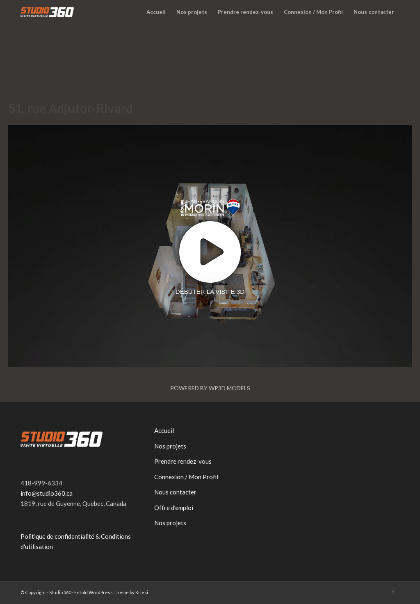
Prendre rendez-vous (183, 461)
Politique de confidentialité (57, 536)
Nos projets (170, 446)
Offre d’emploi (173, 507)
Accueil (164, 430)
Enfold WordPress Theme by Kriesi (111, 592)
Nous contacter (175, 492)
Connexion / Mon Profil (186, 476)
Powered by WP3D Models (210, 387)
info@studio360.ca (47, 493)
